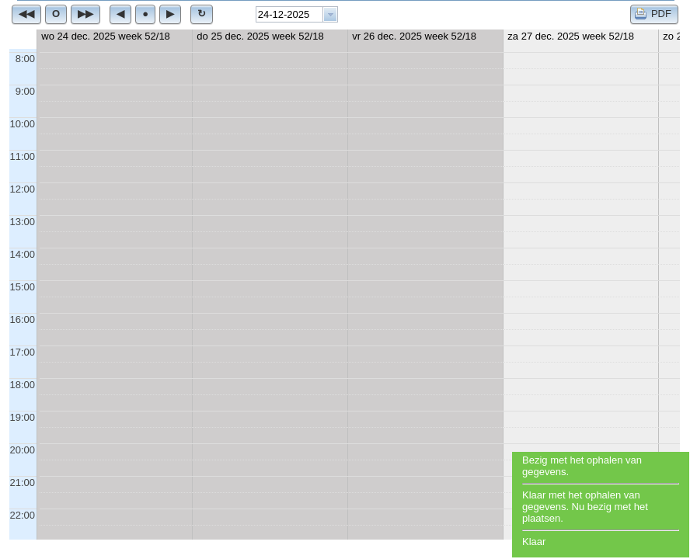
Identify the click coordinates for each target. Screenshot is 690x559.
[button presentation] (330, 14)
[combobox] (297, 14)
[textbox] (289, 14)
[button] (26, 13)
